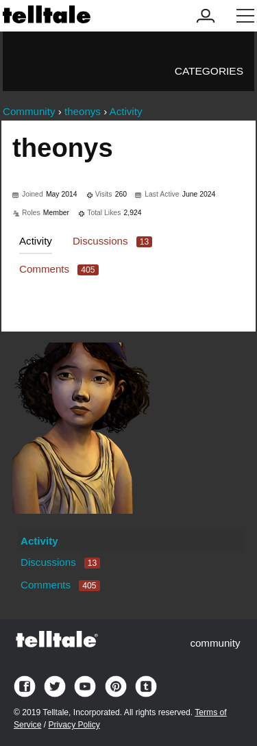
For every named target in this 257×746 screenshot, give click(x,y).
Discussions (112, 241)
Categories (209, 71)
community (215, 643)
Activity (35, 241)
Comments (59, 269)
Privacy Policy (73, 725)
